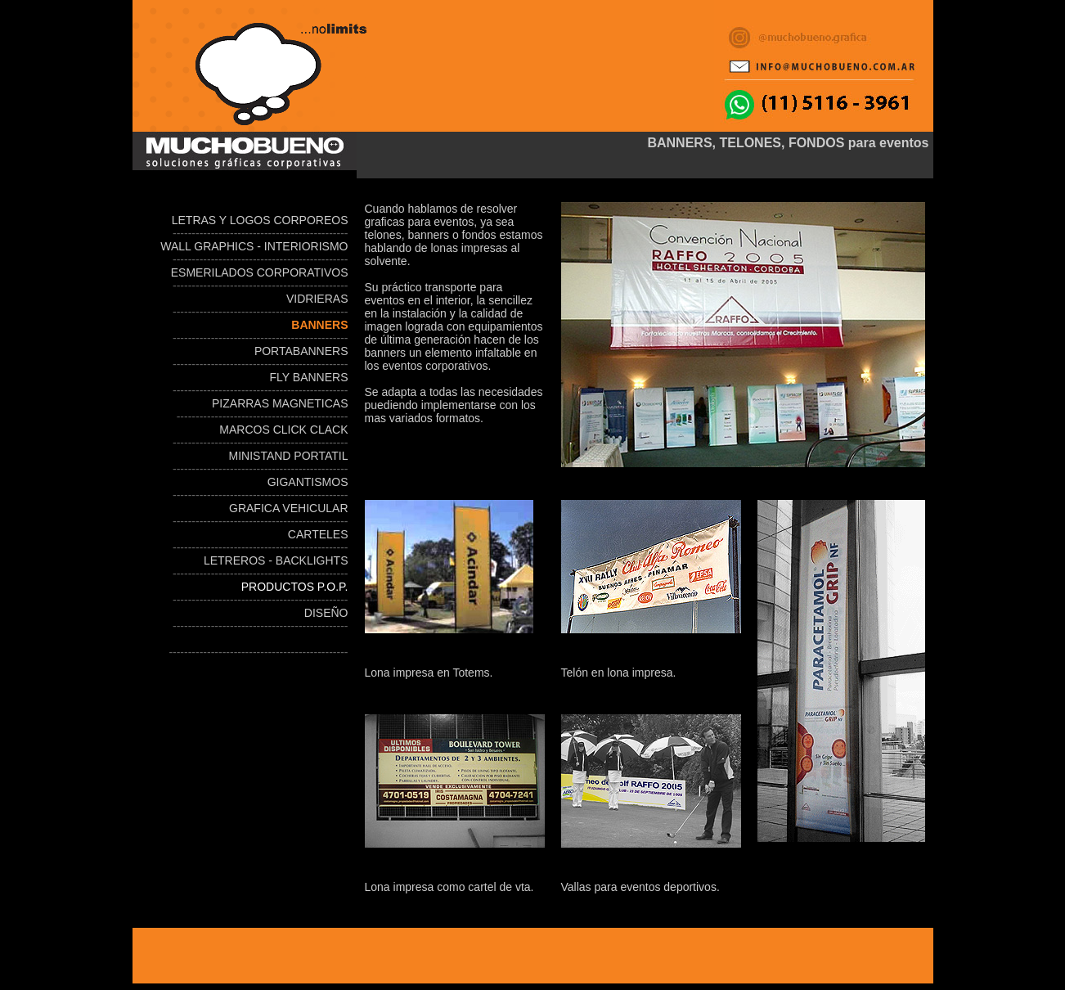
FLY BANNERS (309, 377)
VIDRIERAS (315, 298)
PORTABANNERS (301, 351)
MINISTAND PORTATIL (288, 455)
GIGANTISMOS (307, 481)
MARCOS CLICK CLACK (283, 429)
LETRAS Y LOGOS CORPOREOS (260, 220)
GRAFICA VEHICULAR (288, 508)
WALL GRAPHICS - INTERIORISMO (254, 246)
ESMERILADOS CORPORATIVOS (259, 272)
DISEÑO (326, 612)
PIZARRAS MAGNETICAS (280, 403)
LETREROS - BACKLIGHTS (276, 560)
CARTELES (318, 534)
